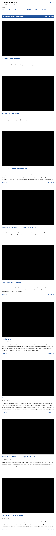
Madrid (37, 9)
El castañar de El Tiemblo (11, 282)
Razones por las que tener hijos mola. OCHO (19, 227)
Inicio (3, 9)
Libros (20, 9)
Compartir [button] (4, 69)
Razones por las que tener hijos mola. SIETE (19, 456)
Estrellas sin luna (10, 2)
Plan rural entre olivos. (11, 398)
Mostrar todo (49, 16)
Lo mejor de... (29, 9)
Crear (9, 9)
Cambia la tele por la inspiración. (15, 168)
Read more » (51, 69)
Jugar (15, 9)
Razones (44, 9)
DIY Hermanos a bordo (10, 113)
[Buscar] (50, 2)
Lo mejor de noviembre (11, 58)
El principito (6, 339)
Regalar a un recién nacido (12, 515)
